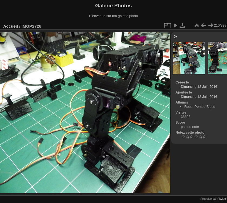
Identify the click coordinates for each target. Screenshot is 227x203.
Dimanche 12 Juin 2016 (199, 87)
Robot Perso (193, 107)
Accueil (10, 26)
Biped (210, 107)
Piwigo (222, 198)
